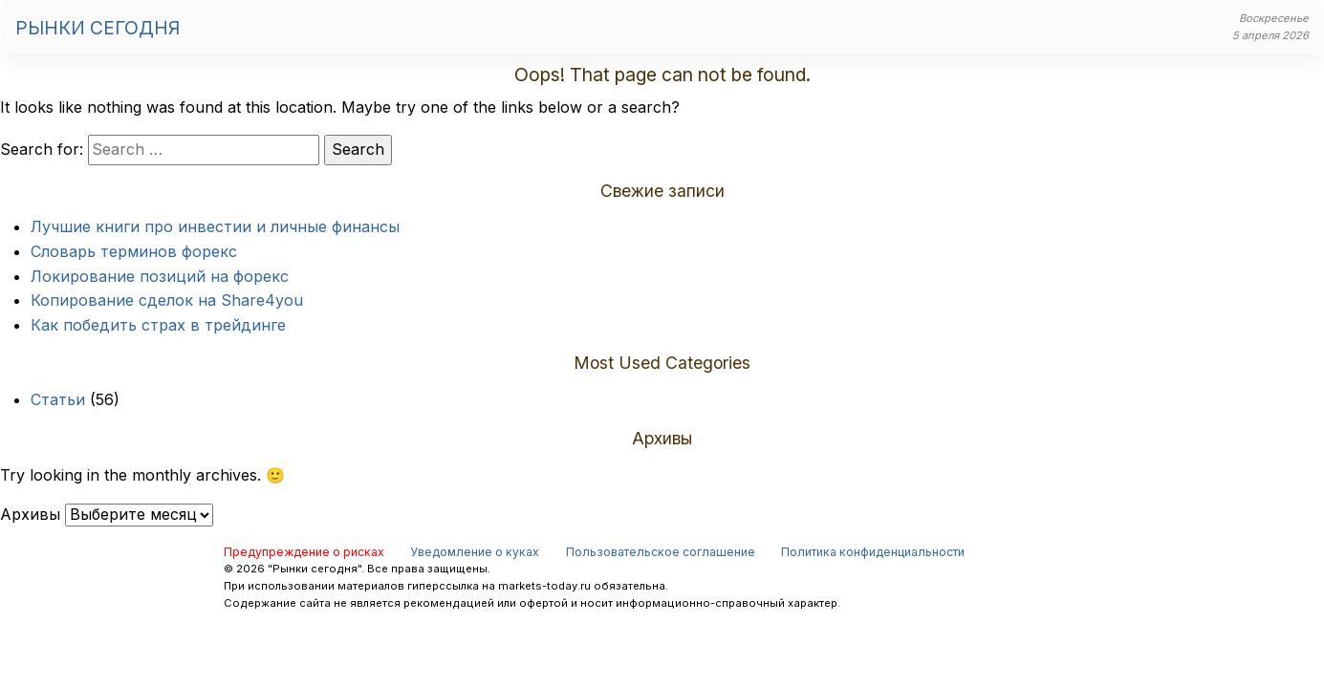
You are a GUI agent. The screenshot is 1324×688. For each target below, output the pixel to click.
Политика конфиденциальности (873, 552)
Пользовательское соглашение (660, 552)
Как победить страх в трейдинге (158, 324)
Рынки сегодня (97, 27)
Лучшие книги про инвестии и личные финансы (215, 226)
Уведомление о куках (474, 552)
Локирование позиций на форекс (160, 276)
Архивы (30, 514)
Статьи (58, 399)
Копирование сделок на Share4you (167, 300)
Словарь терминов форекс (134, 251)
